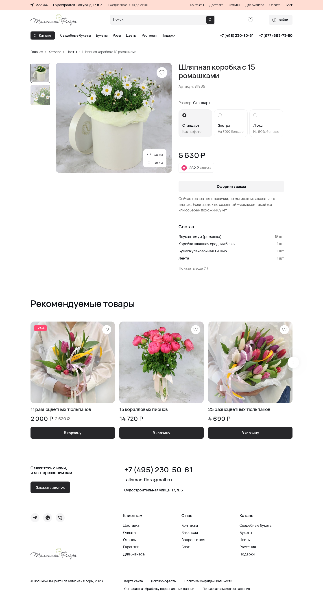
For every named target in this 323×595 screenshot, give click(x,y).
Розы (117, 35)
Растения (149, 35)
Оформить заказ (231, 186)
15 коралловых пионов (143, 409)
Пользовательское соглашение (226, 588)
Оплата (274, 5)
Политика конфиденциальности (208, 581)
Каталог (42, 35)
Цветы (131, 35)
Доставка (216, 5)
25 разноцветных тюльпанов (239, 409)
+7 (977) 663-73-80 (275, 35)
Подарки (168, 35)
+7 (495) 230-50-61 (237, 35)
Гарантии (131, 547)
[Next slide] (293, 362)
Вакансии (189, 532)
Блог (289, 5)
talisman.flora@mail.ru (148, 479)
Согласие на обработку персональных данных (159, 588)
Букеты (102, 35)
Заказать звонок (50, 487)
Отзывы (234, 5)
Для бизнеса (254, 5)
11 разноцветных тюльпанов (61, 409)
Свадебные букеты (75, 35)
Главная (37, 51)
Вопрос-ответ (193, 540)
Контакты (197, 5)
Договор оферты (163, 581)
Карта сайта (133, 581)
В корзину (72, 432)
